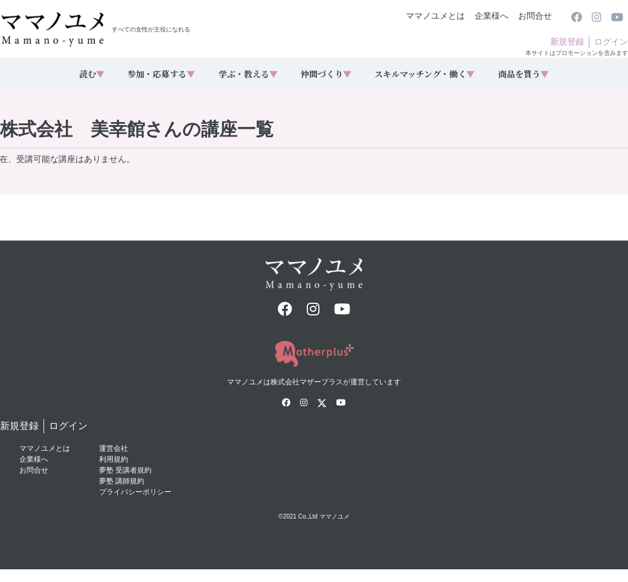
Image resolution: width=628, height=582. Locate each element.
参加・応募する (161, 74)
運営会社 (113, 448)
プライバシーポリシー (135, 492)
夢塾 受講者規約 (125, 470)
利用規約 (113, 459)
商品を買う (523, 74)
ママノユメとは (435, 16)
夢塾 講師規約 (121, 481)
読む (91, 74)
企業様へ (491, 16)
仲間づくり (326, 74)
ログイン (611, 42)
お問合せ (535, 16)
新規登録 (567, 42)
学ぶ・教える (248, 74)
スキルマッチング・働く (424, 74)
